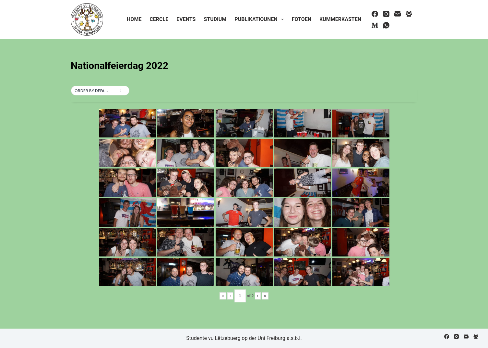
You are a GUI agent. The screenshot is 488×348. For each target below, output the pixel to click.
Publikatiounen (260, 19)
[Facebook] (375, 14)
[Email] (397, 14)
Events (186, 19)
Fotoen (301, 19)
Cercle (158, 19)
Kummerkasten (340, 19)
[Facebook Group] (409, 14)
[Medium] (375, 25)
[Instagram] (386, 14)
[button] (100, 91)
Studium (215, 19)
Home (134, 19)
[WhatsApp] (386, 25)
